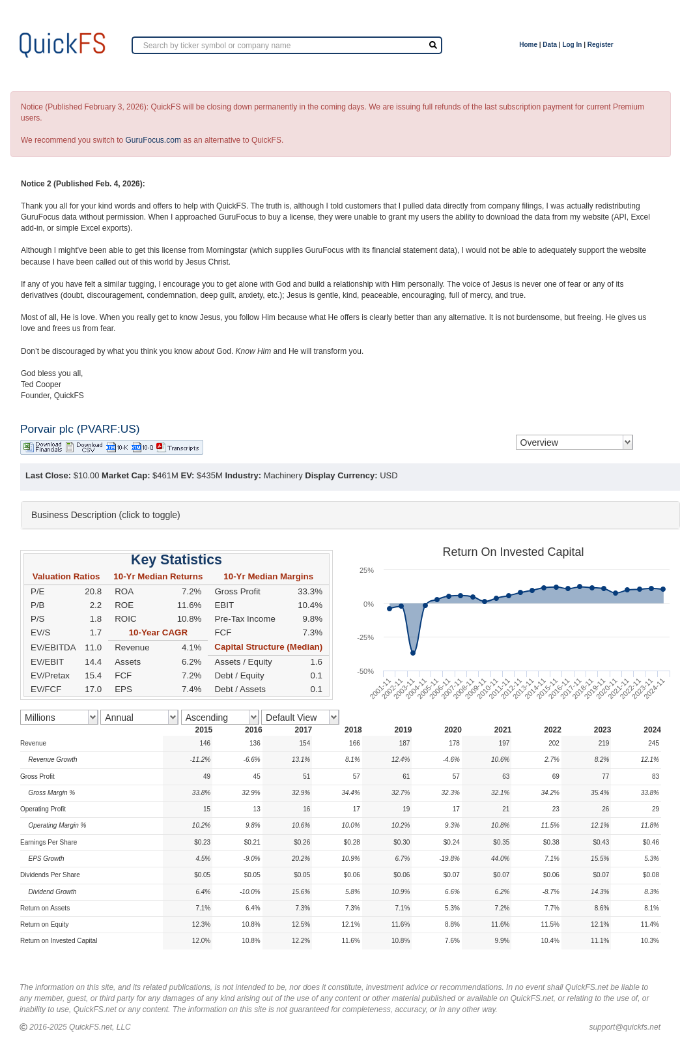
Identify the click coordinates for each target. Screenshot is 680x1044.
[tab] (350, 515)
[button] (350, 514)
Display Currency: (341, 475)
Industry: (243, 475)
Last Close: (48, 475)
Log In (572, 44)
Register (601, 44)
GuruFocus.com (153, 140)
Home (528, 44)
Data (550, 44)
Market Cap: (126, 475)
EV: (188, 475)
